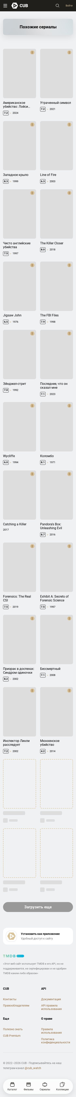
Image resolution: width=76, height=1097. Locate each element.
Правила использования (51, 1031)
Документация (51, 999)
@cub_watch (33, 1068)
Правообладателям (16, 1005)
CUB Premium (11, 1035)
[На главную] (19, 6)
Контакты (9, 999)
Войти (69, 5)
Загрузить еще (38, 907)
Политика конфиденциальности (55, 1040)
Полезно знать (13, 1029)
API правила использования (51, 1007)
